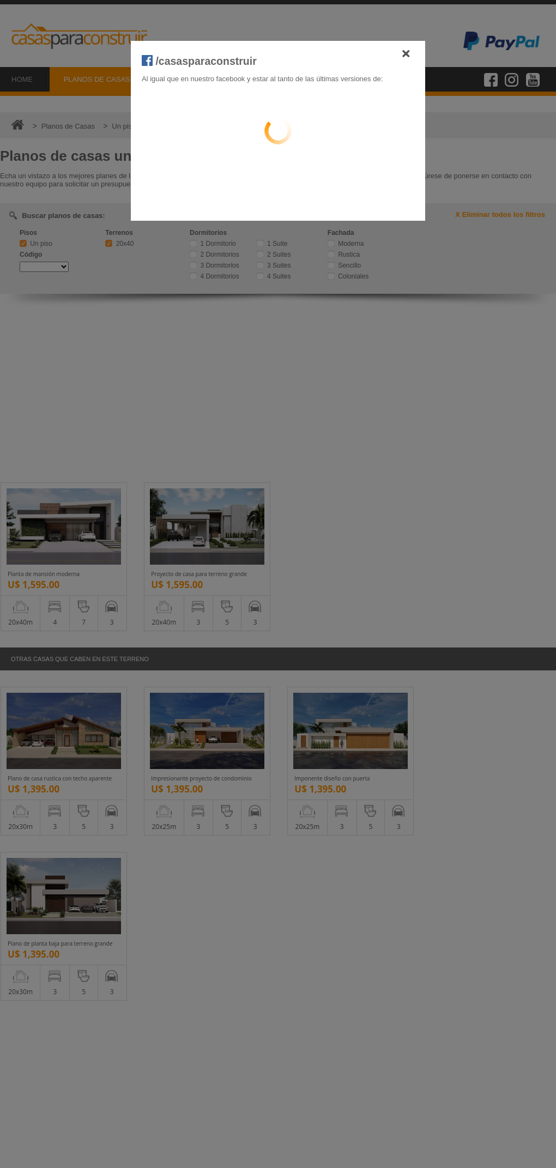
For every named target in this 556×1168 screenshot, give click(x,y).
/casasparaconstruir (199, 61)
